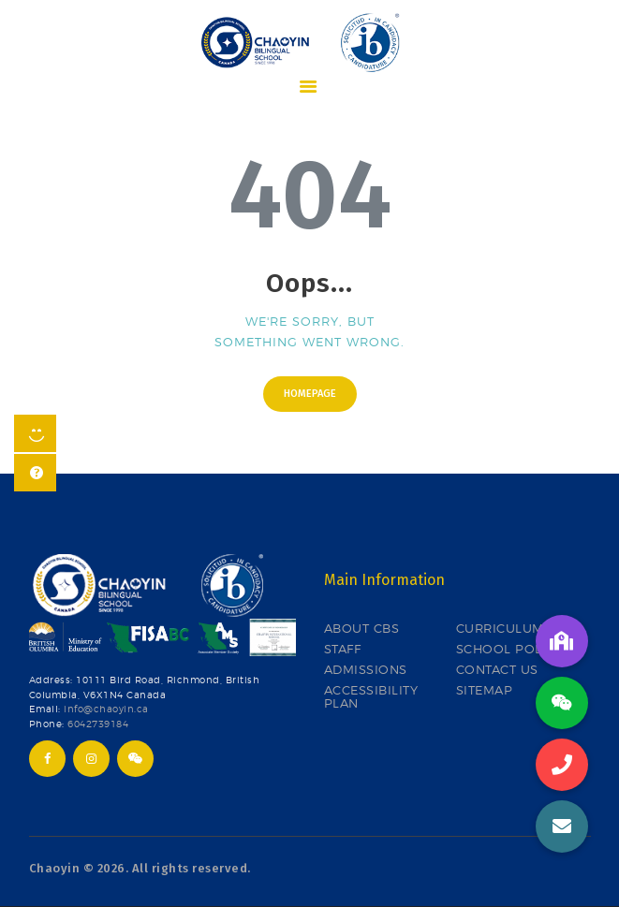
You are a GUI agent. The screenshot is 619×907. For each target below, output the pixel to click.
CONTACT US (497, 669)
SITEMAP (484, 689)
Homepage (310, 394)
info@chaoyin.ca (106, 709)
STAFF (342, 648)
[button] (562, 826)
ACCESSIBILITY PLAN (371, 696)
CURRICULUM (500, 628)
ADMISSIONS (365, 669)
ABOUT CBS (362, 628)
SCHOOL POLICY (510, 648)
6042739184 (97, 724)
